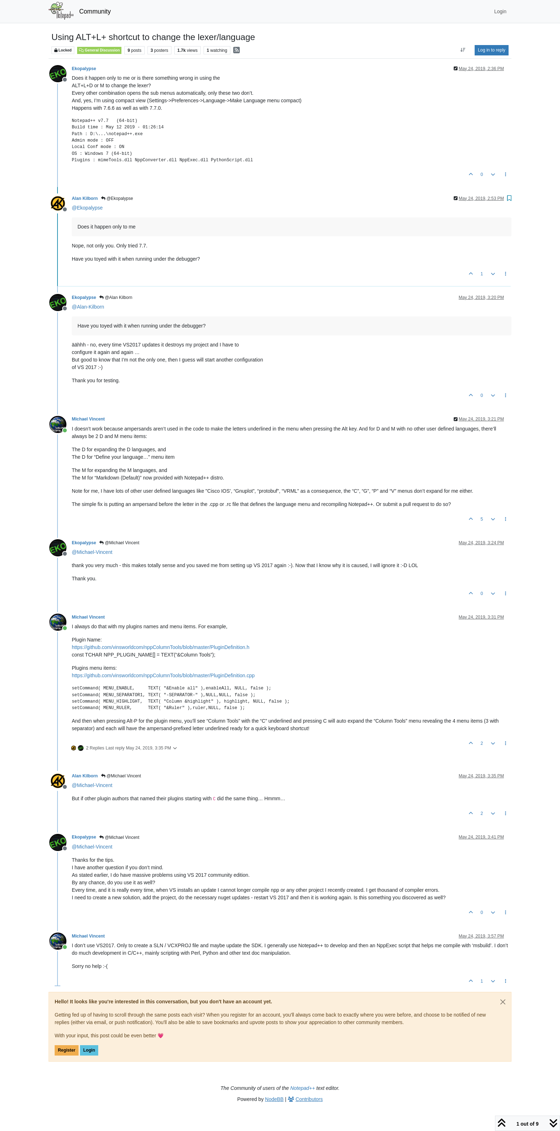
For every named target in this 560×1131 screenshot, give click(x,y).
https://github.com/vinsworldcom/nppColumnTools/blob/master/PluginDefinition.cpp (163, 675)
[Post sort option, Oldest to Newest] (463, 50)
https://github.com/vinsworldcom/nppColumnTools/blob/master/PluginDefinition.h (160, 647)
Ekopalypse (84, 68)
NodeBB (274, 1099)
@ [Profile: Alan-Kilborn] (88, 307)
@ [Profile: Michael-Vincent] (92, 552)
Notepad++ (302, 1088)
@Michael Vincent (119, 542)
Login (89, 1050)
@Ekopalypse (117, 198)
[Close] (503, 1002)
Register (66, 1050)
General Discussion (99, 50)
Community (95, 11)
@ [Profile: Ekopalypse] (87, 208)
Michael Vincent (88, 419)
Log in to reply (491, 50)
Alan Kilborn (85, 198)
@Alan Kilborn (115, 297)
